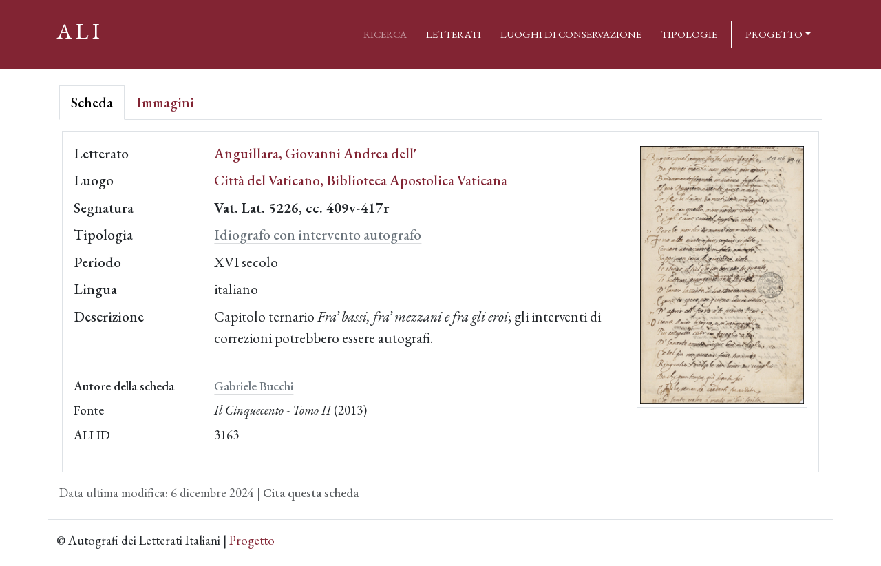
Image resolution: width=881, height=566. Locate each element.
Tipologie (689, 34)
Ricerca (385, 34)
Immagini (165, 102)
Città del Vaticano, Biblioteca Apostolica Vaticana (360, 180)
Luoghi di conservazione (570, 34)
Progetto (774, 34)
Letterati (453, 34)
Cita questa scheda (311, 493)
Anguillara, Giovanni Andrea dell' (315, 153)
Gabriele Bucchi (253, 386)
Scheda (92, 102)
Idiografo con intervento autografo (317, 234)
